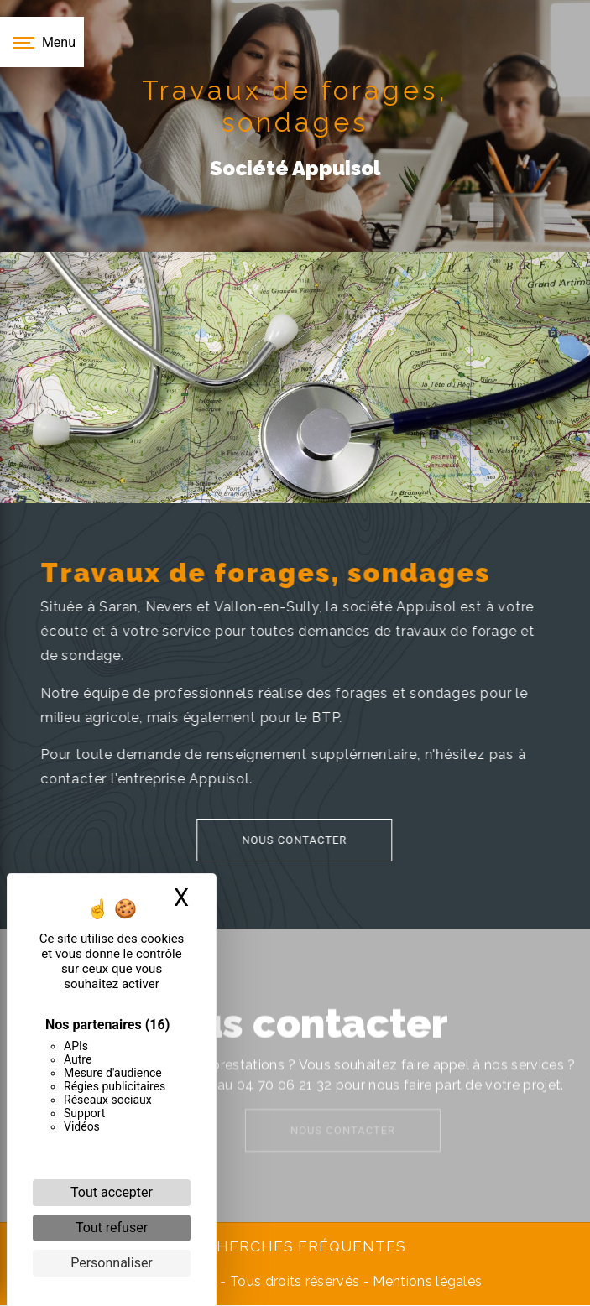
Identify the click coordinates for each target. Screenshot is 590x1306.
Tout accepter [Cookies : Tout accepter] (111, 1192)
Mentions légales (425, 1281)
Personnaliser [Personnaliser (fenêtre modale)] (111, 1263)
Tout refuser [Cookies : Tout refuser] (112, 1228)
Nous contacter (270, 840)
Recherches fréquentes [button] (295, 1246)
